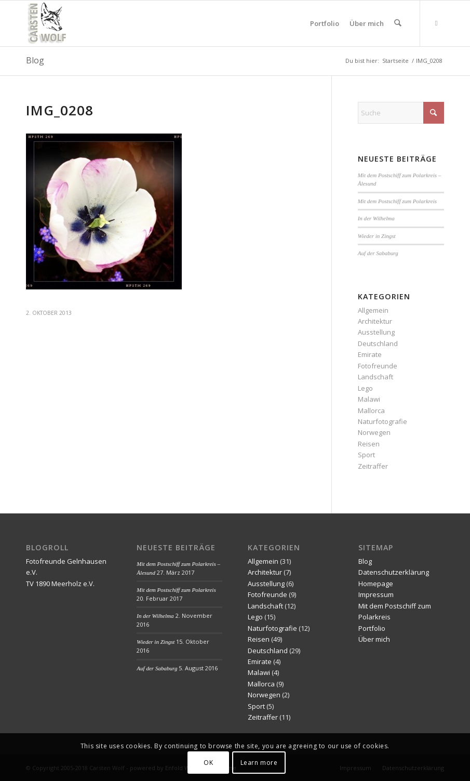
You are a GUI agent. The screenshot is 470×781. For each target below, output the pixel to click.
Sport (366, 454)
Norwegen (374, 432)
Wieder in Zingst (377, 236)
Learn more (259, 762)
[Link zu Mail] (436, 23)
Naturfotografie (382, 421)
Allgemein (373, 310)
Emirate (370, 354)
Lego (365, 388)
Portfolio (371, 628)
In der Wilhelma (376, 218)
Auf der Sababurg (378, 253)
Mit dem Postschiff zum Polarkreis (397, 201)
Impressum (376, 594)
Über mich (374, 639)
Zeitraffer (373, 466)
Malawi (369, 399)
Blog (35, 60)
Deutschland (378, 343)
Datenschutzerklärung (393, 572)
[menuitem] (325, 23)
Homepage (375, 583)
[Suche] (398, 23)
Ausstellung (376, 332)
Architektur (375, 321)
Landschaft (375, 376)
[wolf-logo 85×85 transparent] (48, 23)
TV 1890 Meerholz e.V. (60, 583)
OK (208, 762)
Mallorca (371, 410)
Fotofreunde (377, 365)
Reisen (369, 443)
